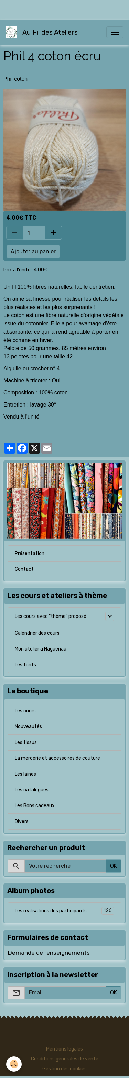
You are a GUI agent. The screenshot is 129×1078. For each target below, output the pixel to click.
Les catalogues (32, 790)
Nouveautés (28, 727)
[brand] (43, 32)
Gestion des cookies (64, 1069)
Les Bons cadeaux (35, 806)
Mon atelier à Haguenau (40, 649)
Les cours (25, 711)
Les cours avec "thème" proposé (50, 616)
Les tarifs (25, 665)
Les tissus (26, 742)
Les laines (25, 774)
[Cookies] (14, 1064)
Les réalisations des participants (64, 911)
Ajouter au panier (33, 251)
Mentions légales (64, 1049)
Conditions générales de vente (64, 1059)
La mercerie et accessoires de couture (57, 758)
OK (113, 866)
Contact (24, 569)
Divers (22, 821)
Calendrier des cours (37, 633)
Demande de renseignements (49, 952)
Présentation (29, 553)
